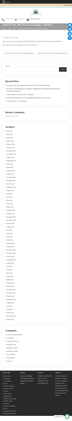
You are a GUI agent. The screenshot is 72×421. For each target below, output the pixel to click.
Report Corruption (9, 391)
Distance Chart (8, 393)
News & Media (33, 45)
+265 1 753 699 (9, 18)
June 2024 (9, 202)
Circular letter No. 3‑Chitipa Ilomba (17, 106)
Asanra (6, 396)
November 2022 (11, 258)
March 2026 (10, 146)
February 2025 (11, 176)
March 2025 (10, 172)
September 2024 (11, 192)
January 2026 (10, 152)
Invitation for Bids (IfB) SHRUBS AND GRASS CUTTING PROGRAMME (28, 90)
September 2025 (11, 166)
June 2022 (9, 275)
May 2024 (9, 205)
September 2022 (11, 265)
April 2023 (10, 245)
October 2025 (10, 162)
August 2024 (10, 195)
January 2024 (10, 218)
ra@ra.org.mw (21, 18)
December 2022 (11, 255)
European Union (11, 349)
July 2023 (9, 235)
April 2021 (10, 314)
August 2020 (10, 324)
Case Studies (10, 343)
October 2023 (10, 228)
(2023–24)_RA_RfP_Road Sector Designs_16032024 (52, 58)
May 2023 (9, 242)
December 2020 (11, 321)
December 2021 (11, 294)
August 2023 (10, 232)
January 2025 (10, 179)
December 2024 (11, 182)
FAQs (5, 388)
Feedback (7, 383)
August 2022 (10, 268)
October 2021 (10, 301)
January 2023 (10, 252)
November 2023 (11, 225)
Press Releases (11, 363)
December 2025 (11, 156)
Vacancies (9, 366)
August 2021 (10, 308)
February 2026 (11, 149)
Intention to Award (12, 353)
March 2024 (10, 212)
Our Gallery (7, 386)
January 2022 (10, 291)
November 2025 (11, 159)
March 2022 (10, 285)
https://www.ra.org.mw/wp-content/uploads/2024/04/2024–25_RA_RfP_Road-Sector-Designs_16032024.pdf (33, 41)
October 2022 (10, 261)
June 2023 (9, 238)
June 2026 (9, 136)
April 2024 (10, 209)
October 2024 (10, 189)
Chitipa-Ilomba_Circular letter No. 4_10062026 (20, 99)
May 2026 (9, 139)
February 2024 (11, 215)
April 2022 (10, 281)
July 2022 (9, 271)
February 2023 (11, 248)
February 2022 (11, 288)
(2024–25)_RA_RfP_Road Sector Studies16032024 (19, 53)
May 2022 (9, 278)
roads (16, 37)
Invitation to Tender (22, 45)
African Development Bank (14, 340)
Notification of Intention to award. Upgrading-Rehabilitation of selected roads (28, 103)
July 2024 (9, 199)
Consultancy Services (11, 45)
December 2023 (11, 222)
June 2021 (9, 311)
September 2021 (11, 304)
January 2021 (10, 318)
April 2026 (10, 143)
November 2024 (11, 185)
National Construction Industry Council (9, 411)
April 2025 (10, 169)
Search (7, 71)
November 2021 (11, 298)
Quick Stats (7, 381)
